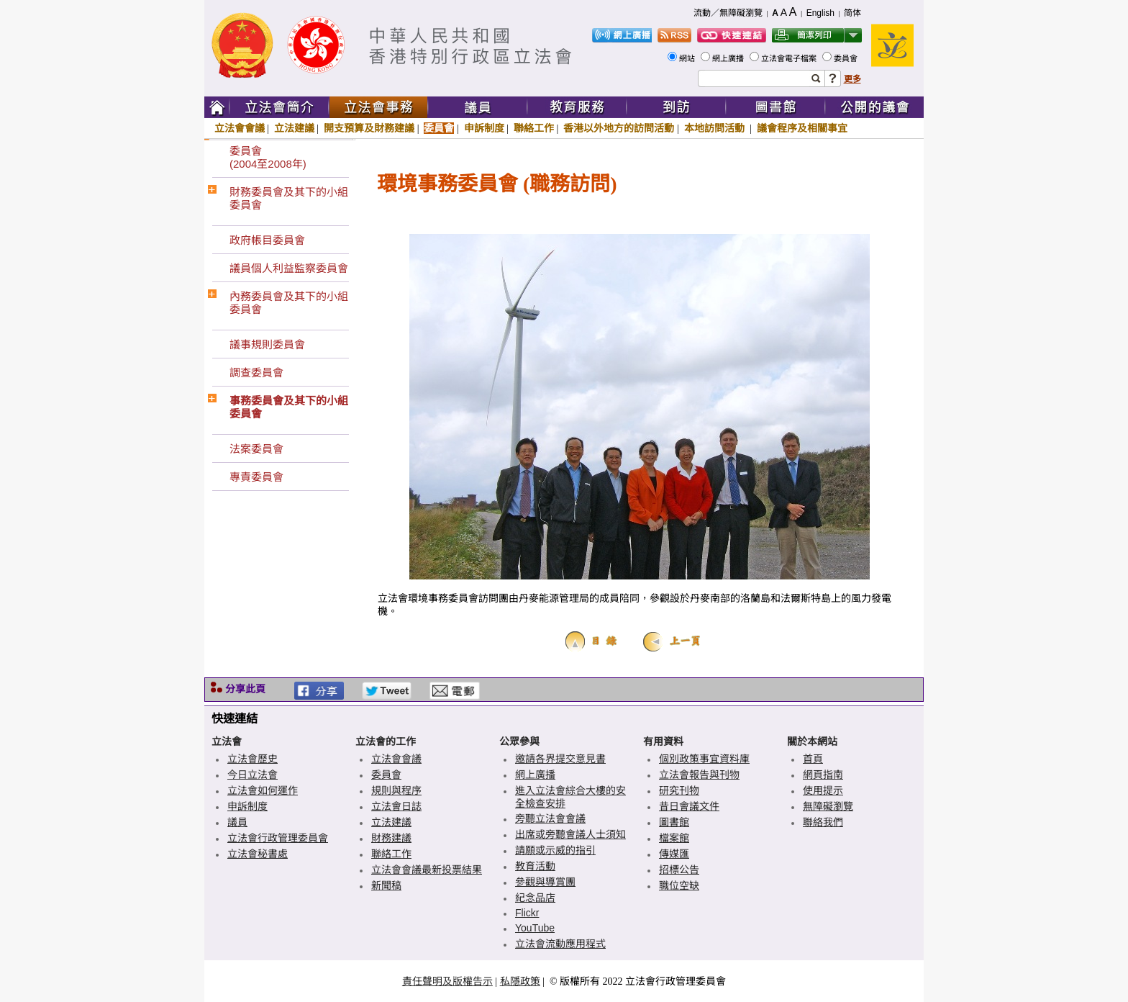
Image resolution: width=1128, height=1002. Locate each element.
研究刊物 (679, 790)
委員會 (847, 58)
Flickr (527, 912)
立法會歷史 (252, 758)
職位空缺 (679, 885)
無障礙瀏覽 (828, 806)
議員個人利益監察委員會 (288, 268)
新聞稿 (386, 885)
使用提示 (823, 790)
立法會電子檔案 (790, 58)
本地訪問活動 (715, 128)
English (820, 13)
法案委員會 (256, 449)
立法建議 (294, 128)
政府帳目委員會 (267, 240)
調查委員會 (256, 372)
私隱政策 (520, 981)
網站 (688, 58)
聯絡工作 (534, 128)
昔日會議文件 (689, 806)
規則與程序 (396, 790)
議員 (237, 822)
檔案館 (674, 838)
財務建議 (391, 838)
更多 (852, 79)
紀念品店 (535, 897)
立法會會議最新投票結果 (426, 869)
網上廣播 (729, 58)
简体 (852, 13)
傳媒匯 (674, 853)
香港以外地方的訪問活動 (618, 128)
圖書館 (674, 822)
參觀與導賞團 (545, 882)
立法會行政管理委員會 (277, 838)
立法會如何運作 (262, 790)
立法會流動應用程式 (560, 943)
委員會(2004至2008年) (267, 157)
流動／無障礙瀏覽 (728, 13)
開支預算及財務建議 (369, 128)
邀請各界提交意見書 (560, 758)
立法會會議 (239, 128)
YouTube (535, 928)
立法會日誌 (396, 806)
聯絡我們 (823, 822)
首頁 (813, 758)
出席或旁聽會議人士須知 (570, 834)
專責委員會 (256, 477)
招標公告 (679, 869)
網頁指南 (823, 774)
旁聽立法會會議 (550, 818)
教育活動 (535, 866)
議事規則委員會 (267, 344)
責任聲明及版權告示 (447, 981)
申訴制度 (484, 128)
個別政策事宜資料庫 (704, 758)
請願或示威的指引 (555, 850)
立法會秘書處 (257, 853)
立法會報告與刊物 (699, 774)
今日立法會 (252, 774)
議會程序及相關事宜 (802, 128)
